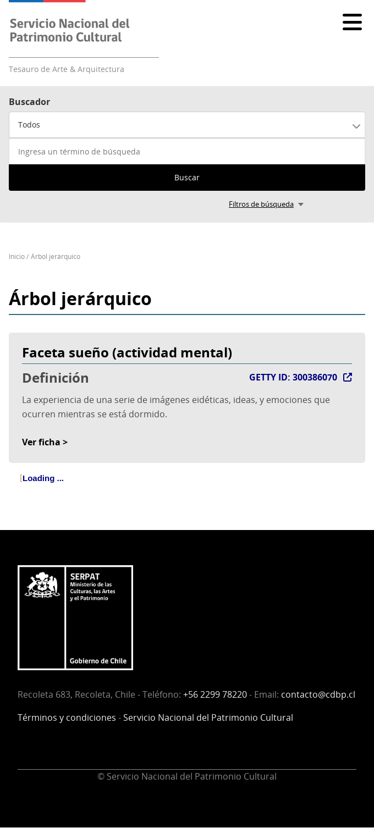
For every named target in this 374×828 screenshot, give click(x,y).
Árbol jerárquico (55, 256)
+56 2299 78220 (215, 694)
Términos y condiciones (67, 717)
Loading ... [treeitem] (43, 478)
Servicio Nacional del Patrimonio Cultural (208, 717)
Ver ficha (41, 442)
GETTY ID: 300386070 (293, 377)
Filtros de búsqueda (261, 204)
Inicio (17, 256)
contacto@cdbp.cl (318, 694)
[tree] (187, 488)
